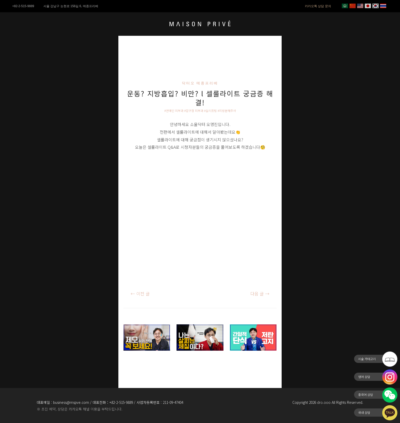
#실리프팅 (210, 110)
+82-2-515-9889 (23, 6)
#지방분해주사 (227, 110)
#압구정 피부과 (193, 110)
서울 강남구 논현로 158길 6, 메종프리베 (70, 6)
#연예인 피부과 (173, 110)
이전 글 (140, 293)
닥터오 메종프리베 (200, 83)
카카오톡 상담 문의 (318, 6)
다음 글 (259, 293)
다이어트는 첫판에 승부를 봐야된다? (199, 361)
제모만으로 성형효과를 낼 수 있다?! (145, 361)
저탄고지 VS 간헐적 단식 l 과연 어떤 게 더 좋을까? (252, 365)
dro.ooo (324, 402)
